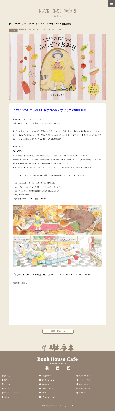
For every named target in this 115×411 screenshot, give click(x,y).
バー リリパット (47, 388)
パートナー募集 (84, 380)
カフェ (6, 388)
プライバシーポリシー (49, 397)
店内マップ (8, 380)
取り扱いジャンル (48, 380)
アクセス (82, 393)
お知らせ (7, 376)
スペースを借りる (85, 384)
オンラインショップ (11, 393)
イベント (7, 384)
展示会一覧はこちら (58, 331)
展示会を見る (46, 384)
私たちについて (47, 376)
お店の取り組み (84, 376)
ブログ (44, 393)
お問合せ (7, 397)
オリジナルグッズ (85, 388)
